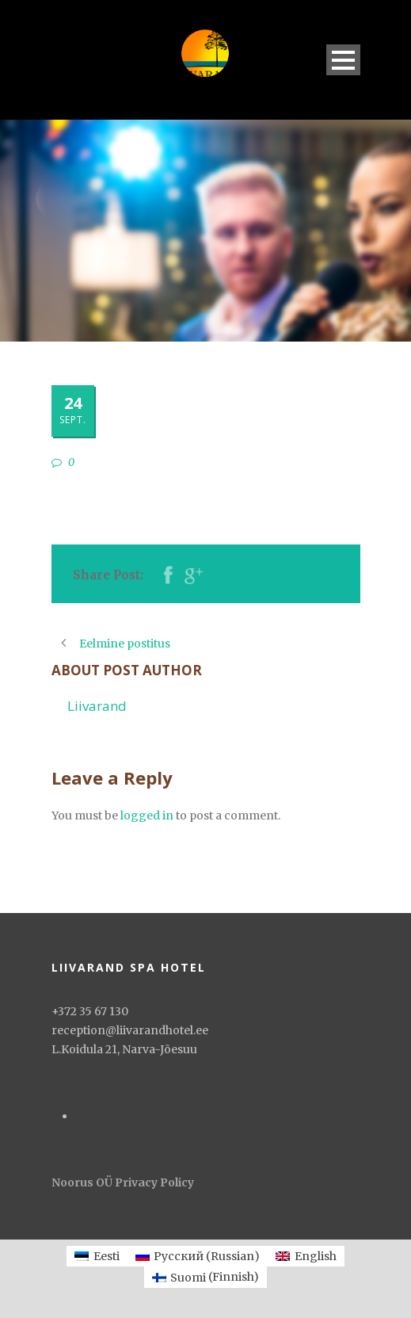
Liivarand (97, 706)
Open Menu (343, 59)
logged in (146, 815)
